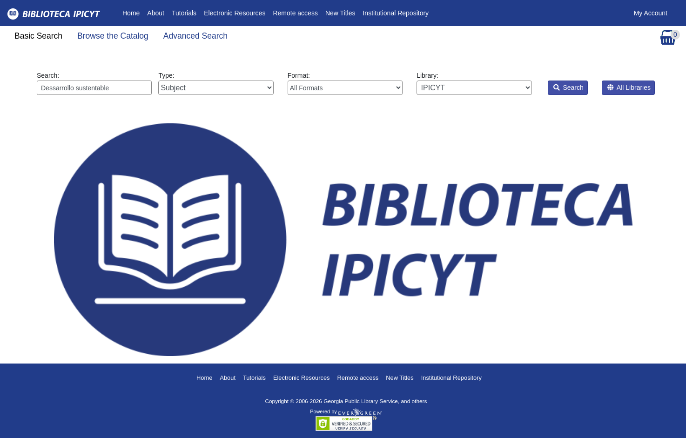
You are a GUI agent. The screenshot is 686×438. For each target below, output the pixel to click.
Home (132, 12)
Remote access (295, 13)
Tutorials (184, 13)
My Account (650, 13)
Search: (94, 83)
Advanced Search (195, 35)
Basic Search (38, 35)
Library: (474, 83)
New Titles (340, 13)
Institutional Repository (396, 13)
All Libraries (629, 87)
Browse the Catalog (112, 35)
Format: (345, 83)
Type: (215, 83)
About (155, 13)
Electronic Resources (234, 13)
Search (568, 87)
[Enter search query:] (94, 88)
